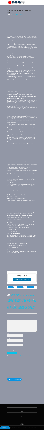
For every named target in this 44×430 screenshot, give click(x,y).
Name (8, 333)
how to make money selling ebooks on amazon (21, 301)
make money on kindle (27, 306)
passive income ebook (23, 308)
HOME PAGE (30, 287)
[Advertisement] (22, 26)
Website (9, 342)
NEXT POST (20, 287)
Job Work (21, 14)
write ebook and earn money (21, 309)
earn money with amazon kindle (18, 295)
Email (8, 338)
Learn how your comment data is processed (27, 355)
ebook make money (11, 296)
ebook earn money (30, 295)
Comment (9, 319)
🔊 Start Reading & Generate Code (22, 279)
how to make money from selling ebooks (24, 299)
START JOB (5, 428)
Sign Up (22, 416)
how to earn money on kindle (17, 298)
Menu (36, 2)
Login (22, 411)
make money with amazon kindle (25, 307)
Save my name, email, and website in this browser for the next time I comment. (22, 349)
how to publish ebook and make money (24, 305)
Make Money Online (16, 294)
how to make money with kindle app (27, 302)
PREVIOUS (11, 287)
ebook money (19, 296)
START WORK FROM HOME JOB (14, 379)
